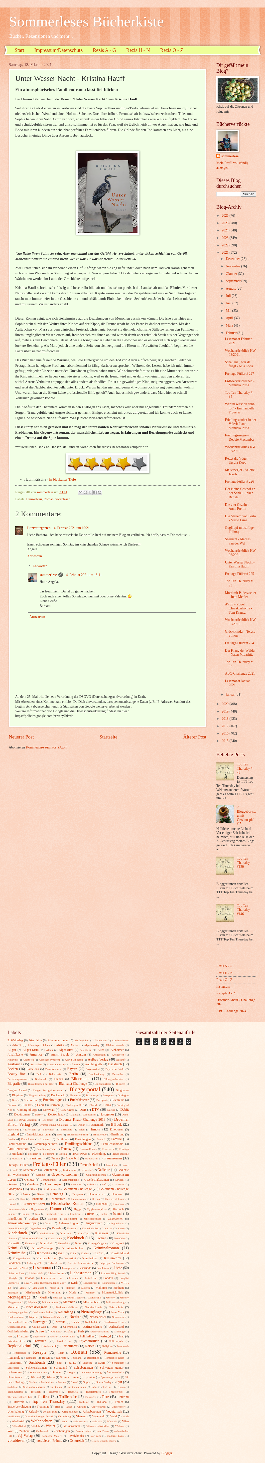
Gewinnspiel (54, 1184)
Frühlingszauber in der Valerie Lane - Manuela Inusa (240, 424)
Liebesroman (81, 1273)
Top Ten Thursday (48, 1401)
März (230, 325)
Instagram (223, 986)
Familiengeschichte (78, 1144)
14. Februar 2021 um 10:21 (71, 528)
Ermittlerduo (100, 1134)
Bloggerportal (85, 1089)
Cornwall (49, 1109)
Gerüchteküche (70, 1179)
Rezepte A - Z (225, 993)
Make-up (55, 1287)
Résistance (93, 1357)
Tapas (121, 1386)
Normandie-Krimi (17, 1321)
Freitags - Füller (17, 1165)
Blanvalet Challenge (73, 1084)
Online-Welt (39, 1326)
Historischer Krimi (33, 1204)
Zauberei (24, 1431)
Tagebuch (108, 1386)
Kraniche (30, 1243)
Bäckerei (12, 1104)
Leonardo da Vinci (17, 1268)
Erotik (11, 1139)
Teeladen (36, 1391)
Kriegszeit (118, 1243)
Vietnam (81, 1416)
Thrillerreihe (68, 1397)
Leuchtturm (103, 1268)
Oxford (69, 1331)
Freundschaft (89, 1165)
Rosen (46, 1357)
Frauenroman (113, 1158)
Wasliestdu (18, 1421)
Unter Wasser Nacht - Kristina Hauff (240, 564)
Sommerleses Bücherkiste (86, 21)
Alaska (74, 1045)
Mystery (110, 1297)
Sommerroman (69, 1377)
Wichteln (112, 1421)
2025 (225, 223)
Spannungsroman (110, 1377)
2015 (225, 741)
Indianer (12, 1213)
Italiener (52, 1218)
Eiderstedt (13, 1129)
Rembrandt (123, 1346)
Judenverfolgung (69, 1223)
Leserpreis (68, 1268)
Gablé (14, 1169)
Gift (104, 1184)
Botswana (75, 1095)
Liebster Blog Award (113, 1273)
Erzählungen (83, 1139)
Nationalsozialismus (67, 1307)
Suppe (87, 1382)
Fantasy (66, 1149)
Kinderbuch (17, 1233)
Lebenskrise (55, 1263)
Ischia (104, 1213)
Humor (55, 1208)
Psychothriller (89, 1341)
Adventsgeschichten (39, 1045)
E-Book (116, 1124)
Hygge (77, 1209)
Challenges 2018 (75, 1104)
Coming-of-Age (27, 1109)
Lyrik (74, 1282)
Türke (68, 1406)
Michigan (12, 1292)
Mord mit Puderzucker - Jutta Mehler (240, 595)
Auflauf (120, 1059)
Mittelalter (54, 1292)
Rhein (61, 1352)
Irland (91, 1214)
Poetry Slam (68, 1336)
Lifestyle (12, 1278)
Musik (44, 1297)
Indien (25, 1213)
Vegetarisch (114, 1411)
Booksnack (58, 1095)
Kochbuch (75, 1238)
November (233, 266)
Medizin (118, 1287)
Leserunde (84, 1268)
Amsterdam (99, 1054)
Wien (125, 1421)
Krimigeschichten (73, 1248)
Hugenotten (37, 1209)
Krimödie (43, 1253)
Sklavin (50, 1377)
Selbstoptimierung (91, 1372)
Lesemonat (42, 1267)
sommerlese (48, 575)
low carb (96, 1435)
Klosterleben (55, 1238)
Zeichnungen (62, 1431)
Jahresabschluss (92, 1218)
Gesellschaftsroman (96, 1179)
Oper (54, 1326)
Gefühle (40, 1174)
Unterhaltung (15, 1411)
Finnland (16, 1153)
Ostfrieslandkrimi (18, 1331)
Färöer (125, 1164)
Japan (48, 1223)
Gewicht (119, 1179)
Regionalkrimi (19, 1345)
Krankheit (46, 1243)
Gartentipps (69, 1169)
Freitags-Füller (49, 1164)
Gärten (40, 1194)
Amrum (81, 1054)
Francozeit (17, 1158)
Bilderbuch (80, 1078)
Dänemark (97, 1124)
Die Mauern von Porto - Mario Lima (240, 518)
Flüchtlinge (99, 1153)
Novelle (60, 1322)
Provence (39, 1341)
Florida (63, 1153)
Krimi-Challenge (42, 1248)
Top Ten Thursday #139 (243, 863)
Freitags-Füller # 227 (239, 373)
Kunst (98, 1253)
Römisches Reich (114, 1357)
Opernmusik (70, 1326)
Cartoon (55, 1105)
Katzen (108, 1228)
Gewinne (32, 1184)
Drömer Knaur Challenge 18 (56, 1124)
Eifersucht (30, 1129)
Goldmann (49, 1189)
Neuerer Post (21, 736)
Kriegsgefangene (97, 1243)
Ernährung (117, 1134)
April (230, 318)
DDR (83, 1109)
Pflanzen (22, 1336)
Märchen (69, 1302)
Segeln (72, 1372)
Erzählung (62, 1139)
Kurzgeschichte (21, 1258)
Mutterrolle (94, 1297)
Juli (229, 296)
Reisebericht (48, 1346)
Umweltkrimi (98, 1406)
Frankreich (35, 1158)
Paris (81, 1331)
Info (37, 1213)
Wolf (10, 1431)
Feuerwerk (108, 1148)
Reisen (90, 1346)
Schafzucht (118, 1362)
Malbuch (70, 1287)
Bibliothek (41, 1079)
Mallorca (101, 1287)
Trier (57, 1406)
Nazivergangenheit (17, 1312)
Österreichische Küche (104, 1440)
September (233, 281)
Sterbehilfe (46, 1382)
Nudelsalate (91, 1321)
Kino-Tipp (83, 1233)
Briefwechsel (31, 1099)
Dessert (39, 1114)
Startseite (109, 736)
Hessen (96, 1198)
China (107, 1105)
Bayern (72, 1069)
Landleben (13, 1263)
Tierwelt (18, 1402)
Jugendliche (117, 1223)
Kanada (56, 1228)
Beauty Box (16, 1074)
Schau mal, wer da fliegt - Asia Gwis (239, 364)
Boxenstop (92, 1095)
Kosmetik (13, 1243)
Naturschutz (116, 1307)
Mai (229, 311)
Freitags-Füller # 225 (239, 574)
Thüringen (90, 1396)
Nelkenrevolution (43, 1312)
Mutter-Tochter (75, 1297)
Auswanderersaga (56, 1064)
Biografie (13, 1084)
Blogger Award (17, 1090)
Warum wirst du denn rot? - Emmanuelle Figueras (240, 408)
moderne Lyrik (115, 1435)
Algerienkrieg (91, 1045)
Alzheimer (117, 1050)
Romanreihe (112, 1352)
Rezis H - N (138, 50)
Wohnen (120, 1426)
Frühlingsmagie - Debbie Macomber (239, 437)
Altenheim (86, 1049)
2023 (225, 238)
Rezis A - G (104, 50)
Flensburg (48, 1153)
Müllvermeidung (115, 1302)
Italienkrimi (70, 1218)
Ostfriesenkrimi (92, 1326)
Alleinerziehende (114, 1045)
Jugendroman (37, 1228)
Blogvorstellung (37, 1095)
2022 (225, 245)
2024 (225, 230)
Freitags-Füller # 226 (239, 481)
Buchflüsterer (79, 1100)
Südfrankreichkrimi (34, 1386)
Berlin (73, 1074)
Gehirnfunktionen (96, 1174)
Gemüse (29, 1179)
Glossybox (14, 1189)
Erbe (59, 1134)
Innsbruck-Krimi (55, 1213)
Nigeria (33, 1316)
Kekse (121, 1228)
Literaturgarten (38, 528)
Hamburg (56, 1194)
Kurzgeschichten (46, 1258)
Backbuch (115, 1064)
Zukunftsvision (84, 1431)
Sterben (62, 1382)
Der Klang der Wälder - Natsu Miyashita (240, 653)
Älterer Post (194, 736)
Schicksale (13, 1367)
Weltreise (97, 1421)
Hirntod (11, 1203)
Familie (116, 1139)
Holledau (101, 1204)
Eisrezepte (66, 1129)
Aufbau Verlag (98, 1059)
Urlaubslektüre (70, 1411)
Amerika (36, 1054)
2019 (225, 711)
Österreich (77, 1441)
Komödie (119, 1238)
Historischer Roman (67, 1203)
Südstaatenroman (76, 1386)
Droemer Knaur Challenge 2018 (82, 1119)
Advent (16, 1045)
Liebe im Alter (15, 1273)
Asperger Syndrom (49, 1059)
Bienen (58, 1079)
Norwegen (40, 1322)
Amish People (60, 1054)
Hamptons (77, 1194)
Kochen (101, 1238)
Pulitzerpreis (116, 1341)
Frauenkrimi (92, 1158)
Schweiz (57, 1372)
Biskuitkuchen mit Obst (41, 1083)
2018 (225, 719)
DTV (95, 1109)
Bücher (26, 1105)
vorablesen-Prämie (49, 1441)
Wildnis (35, 1426)
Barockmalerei (53, 1069)
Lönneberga (108, 1282)
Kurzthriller (89, 1258)
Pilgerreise (39, 1336)
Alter (101, 1050)
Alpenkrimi (66, 1050)
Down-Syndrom (28, 1119)
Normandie (118, 1316)
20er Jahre (35, 1040)
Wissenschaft (72, 1426)
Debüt (124, 1109)
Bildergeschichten (113, 1079)
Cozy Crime (67, 1109)
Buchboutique (52, 1100)
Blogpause (122, 1090)
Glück (33, 1189)
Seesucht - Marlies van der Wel (238, 541)
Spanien (90, 1377)
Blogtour (17, 1095)
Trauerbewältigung (19, 1406)
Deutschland (56, 1114)
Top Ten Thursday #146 (243, 910)
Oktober (232, 274)
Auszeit (76, 1064)
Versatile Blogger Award (39, 1416)
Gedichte (104, 1170)
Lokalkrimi (91, 1278)
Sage (59, 1362)
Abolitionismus (120, 1040)
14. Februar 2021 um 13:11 (83, 575)
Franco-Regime (120, 1153)
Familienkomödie (112, 1144)
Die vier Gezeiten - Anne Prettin (238, 507)
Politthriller (87, 1336)
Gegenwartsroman (64, 1174)
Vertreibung (64, 1416)
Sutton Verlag (104, 1382)
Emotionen (116, 1129)
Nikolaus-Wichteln (53, 1316)
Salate (72, 1362)
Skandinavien (15, 1377)
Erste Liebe (27, 1139)
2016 (225, 733)
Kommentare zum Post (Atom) (47, 747)
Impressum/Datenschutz (58, 50)
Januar (231, 694)
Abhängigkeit (81, 1040)
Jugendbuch (94, 1223)
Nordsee (75, 1317)
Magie (22, 1287)
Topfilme (84, 1401)
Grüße (27, 1194)
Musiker (57, 1297)
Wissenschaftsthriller (98, 1426)
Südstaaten (56, 1386)
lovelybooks (76, 1436)
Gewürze (76, 1184)
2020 (225, 704)
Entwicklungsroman (38, 1134)
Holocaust (119, 1203)
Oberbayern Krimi (114, 1321)
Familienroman (17, 1149)
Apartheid (28, 1059)
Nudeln (75, 1321)
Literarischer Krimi (52, 1278)
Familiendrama (16, 1144)
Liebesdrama (56, 1273)
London (108, 1278)
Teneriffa (73, 1391)
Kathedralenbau (90, 1228)
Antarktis (12, 1059)
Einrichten (48, 1129)
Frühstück (111, 1164)
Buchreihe (118, 1100)
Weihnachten (41, 1421)
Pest (9, 1336)
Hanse (10, 1198)
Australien (36, 1064)
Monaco (90, 1292)
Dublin (81, 1124)
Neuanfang (65, 1312)
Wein (65, 1421)
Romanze (31, 1357)
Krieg (78, 1243)
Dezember (233, 259)
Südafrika (12, 1386)
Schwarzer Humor (111, 1367)
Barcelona (32, 1069)
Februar (231, 333)
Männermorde (50, 1302)
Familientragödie (46, 1148)
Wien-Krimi (19, 1426)
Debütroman (22, 1114)
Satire (102, 1362)
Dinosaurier (89, 1114)
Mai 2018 (38, 1287)
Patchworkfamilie (99, 1331)
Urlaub (33, 1411)
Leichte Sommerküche (81, 1263)
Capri (40, 1105)
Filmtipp (124, 1148)
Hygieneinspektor (97, 1209)
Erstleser (45, 1139)
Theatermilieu (93, 1391)
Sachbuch (37, 1362)
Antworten (34, 556)
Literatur (74, 1278)
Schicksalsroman (36, 1367)
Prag (121, 1336)
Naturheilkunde (93, 1307)
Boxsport (108, 1095)
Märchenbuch (91, 1302)
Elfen (82, 1129)
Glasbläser (118, 1184)
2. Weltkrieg (15, 1040)
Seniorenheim (115, 1372)
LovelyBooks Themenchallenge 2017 (45, 1282)
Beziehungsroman (17, 1079)
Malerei (85, 1287)
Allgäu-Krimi (30, 1050)
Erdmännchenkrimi (77, 1134)
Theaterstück (116, 1391)
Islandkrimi (14, 1218)
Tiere (105, 1397)
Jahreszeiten (115, 1218)
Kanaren (71, 1228)
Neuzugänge (91, 1311)
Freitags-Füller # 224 (239, 643)
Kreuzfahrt (64, 1243)
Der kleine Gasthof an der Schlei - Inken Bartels (240, 493)
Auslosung (14, 1064)
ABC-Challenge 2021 (240, 673)
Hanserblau (34, 499)
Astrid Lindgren (74, 1059)
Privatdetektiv (16, 1341)
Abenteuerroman (58, 1040)
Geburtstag (87, 1169)
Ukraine (81, 1406)
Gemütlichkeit (48, 1179)
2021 (225, 252)
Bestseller (117, 1074)
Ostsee (39, 1331)
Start (19, 50)
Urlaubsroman (92, 1411)
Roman (49, 499)
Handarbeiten (97, 1194)
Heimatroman (79, 1198)
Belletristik (55, 1074)
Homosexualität (16, 1209)
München (13, 1307)
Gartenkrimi (50, 1170)
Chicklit (93, 1104)
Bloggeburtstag (103, 1083)
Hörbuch (118, 1209)
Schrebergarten (83, 1367)
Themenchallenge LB (19, 1396)
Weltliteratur (79, 1421)
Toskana (101, 1402)
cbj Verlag (25, 1436)
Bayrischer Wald (114, 1069)
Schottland (60, 1367)
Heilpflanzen (57, 1199)
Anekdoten (118, 1054)
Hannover (118, 1194)
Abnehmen (101, 1040)
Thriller (43, 1396)
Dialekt (74, 1114)
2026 (225, 215)
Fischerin (33, 1153)
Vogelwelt (98, 1416)
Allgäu (11, 1050)
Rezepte (39, 1352)
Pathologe (119, 1331)
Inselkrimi (75, 1213)
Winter (50, 1426)
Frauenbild (72, 1158)
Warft (126, 1416)
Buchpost (101, 1099)
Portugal (105, 1336)
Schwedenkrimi (38, 1372)
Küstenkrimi (112, 1258)
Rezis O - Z (171, 50)
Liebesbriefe (36, 1273)
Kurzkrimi (70, 1258)
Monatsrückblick (112, 1292)
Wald (113, 1416)
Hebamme (36, 1199)
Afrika (60, 1045)
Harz (22, 1198)
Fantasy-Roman (88, 1148)
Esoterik (101, 1139)
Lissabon (28, 1278)
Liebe (118, 1268)
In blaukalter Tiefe (62, 479)
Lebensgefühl (34, 1263)
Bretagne (123, 1095)
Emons (96, 1129)
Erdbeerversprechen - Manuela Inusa (239, 383)
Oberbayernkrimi (16, 1326)
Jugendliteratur (15, 1228)
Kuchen (85, 1253)
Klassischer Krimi (32, 1238)
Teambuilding (15, 1391)
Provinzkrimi (64, 1341)
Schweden (14, 1372)
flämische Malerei (52, 1435)
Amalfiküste (15, 1054)
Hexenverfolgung (114, 1198)
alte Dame (103, 1431)
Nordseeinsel (98, 1317)
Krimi (12, 1248)
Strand (74, 1382)
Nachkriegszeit (36, 1307)
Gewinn (12, 1184)
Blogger (120, 1083)
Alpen (49, 1049)
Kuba (73, 1253)
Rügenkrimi (14, 1362)
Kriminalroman (106, 1248)
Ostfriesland (116, 1326)
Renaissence (19, 1352)
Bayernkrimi (93, 1069)
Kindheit (65, 1233)
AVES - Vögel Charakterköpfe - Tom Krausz (238, 608)
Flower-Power (79, 1153)
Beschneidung (97, 1074)
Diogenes (107, 1114)
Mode (72, 1292)
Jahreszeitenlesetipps (21, 1223)
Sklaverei (35, 1377)
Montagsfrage (18, 1297)
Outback (56, 1331)
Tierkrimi (123, 1397)
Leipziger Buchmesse (112, 1263)
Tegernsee (54, 1391)
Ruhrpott (61, 1357)
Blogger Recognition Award (48, 1090)
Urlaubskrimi (50, 1411)
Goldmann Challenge (77, 1189)
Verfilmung (13, 1416)
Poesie (53, 1336)
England (13, 1134)
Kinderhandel (46, 1233)
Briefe (15, 1099)
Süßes (94, 1386)
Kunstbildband (120, 1253)
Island (117, 1214)
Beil (38, 1074)
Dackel (111, 1109)
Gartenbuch (30, 1170)
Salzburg (87, 1362)
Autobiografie (94, 1064)
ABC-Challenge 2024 (231, 1011)
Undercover (118, 1406)
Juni (229, 303)
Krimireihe (16, 1253)
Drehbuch (47, 1119)
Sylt (119, 1382)
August (231, 288)
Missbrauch (32, 1292)
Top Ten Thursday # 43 (245, 768)
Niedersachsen (15, 1316)
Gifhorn (91, 1184)
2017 (225, 726)
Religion (107, 1346)
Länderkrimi (90, 1282)
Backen (12, 1069)
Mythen (32, 1302)
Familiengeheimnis (45, 1144)
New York (117, 1312)
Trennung (43, 1406)
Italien (33, 1218)
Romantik (13, 1357)
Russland (76, 1357)
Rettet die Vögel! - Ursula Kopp (238, 461)
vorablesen (62, 499)
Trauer (119, 1402)
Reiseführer (69, 1346)
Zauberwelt (42, 1431)
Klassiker (101, 1233)
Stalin (32, 1382)
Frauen (55, 1158)
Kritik (61, 1253)
